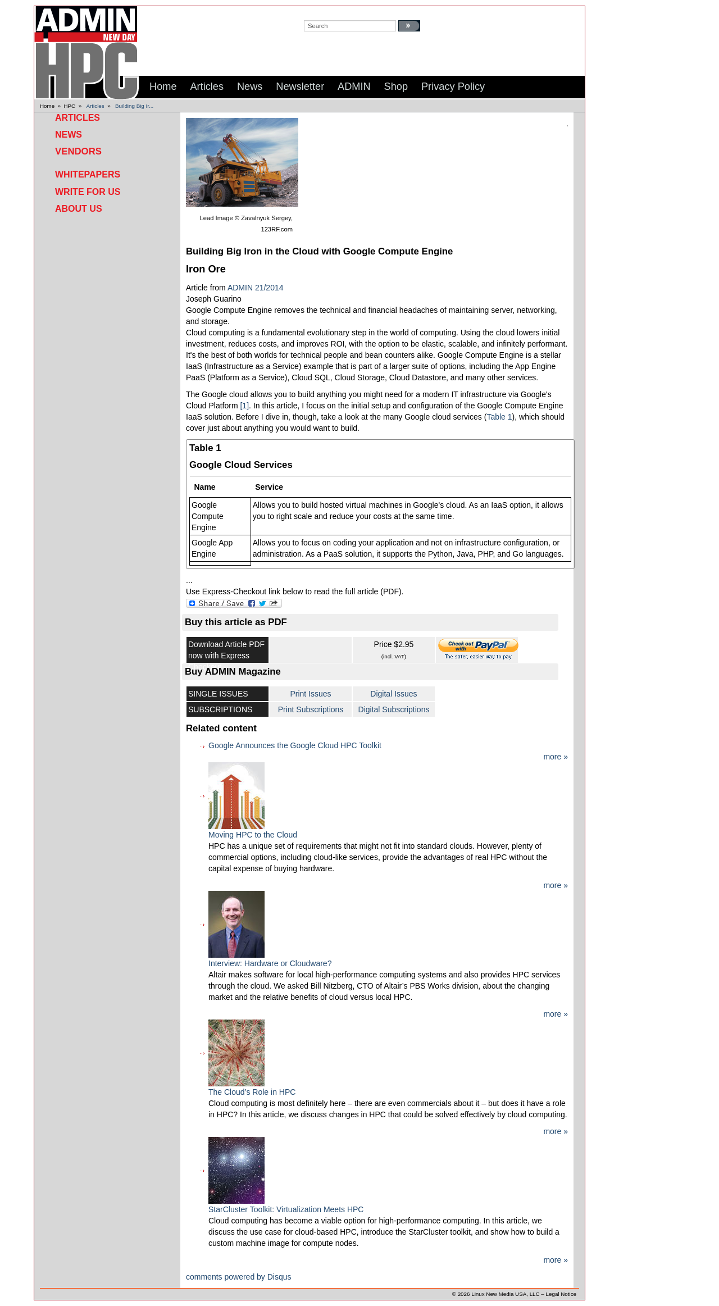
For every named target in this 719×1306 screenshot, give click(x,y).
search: (315, 11)
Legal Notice (561, 1294)
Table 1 (499, 416)
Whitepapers (87, 174)
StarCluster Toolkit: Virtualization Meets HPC (285, 1209)
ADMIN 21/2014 (255, 287)
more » (555, 756)
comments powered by (239, 1276)
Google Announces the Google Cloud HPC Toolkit (294, 745)
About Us (78, 208)
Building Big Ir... (134, 106)
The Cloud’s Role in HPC (251, 1091)
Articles (95, 106)
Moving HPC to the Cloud (252, 834)
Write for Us (87, 192)
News (68, 134)
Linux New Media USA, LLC (505, 1294)
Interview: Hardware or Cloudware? (269, 963)
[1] (244, 405)
